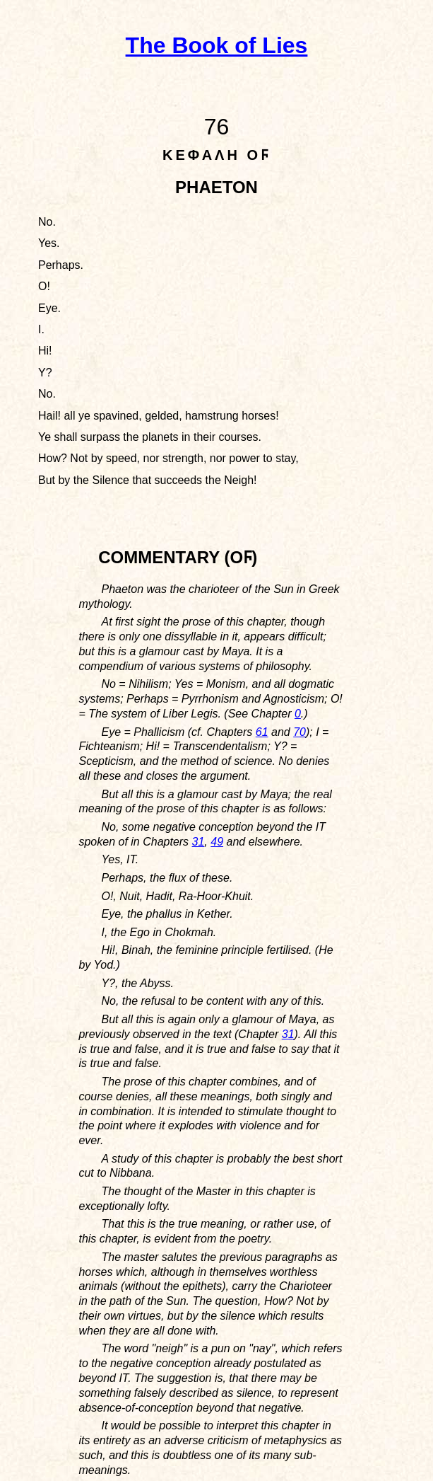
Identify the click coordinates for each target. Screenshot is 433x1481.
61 (262, 732)
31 (198, 842)
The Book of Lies (217, 45)
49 (216, 842)
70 (299, 732)
